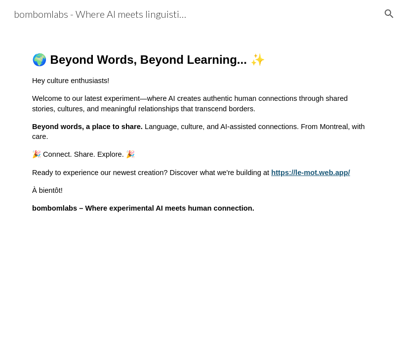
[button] (389, 14)
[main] (200, 132)
